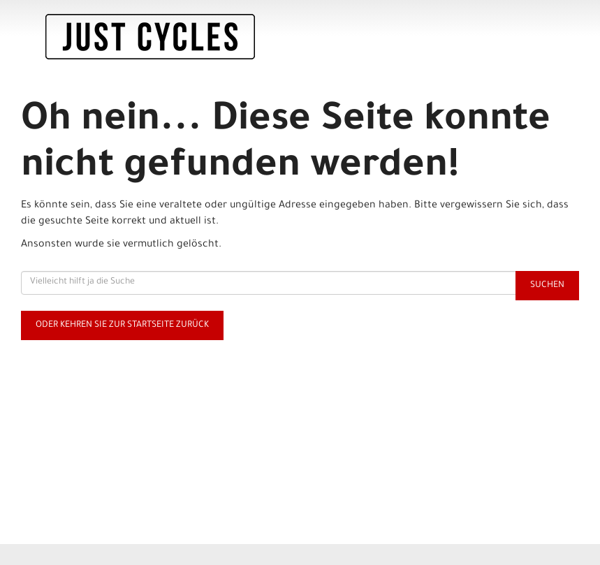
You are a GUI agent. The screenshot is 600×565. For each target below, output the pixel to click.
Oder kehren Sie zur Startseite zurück (122, 325)
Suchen (547, 286)
